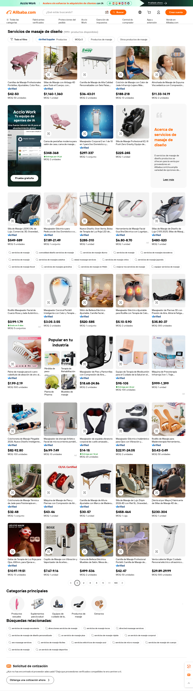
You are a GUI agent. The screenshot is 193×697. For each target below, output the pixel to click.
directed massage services (130, 628)
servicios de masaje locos (96, 628)
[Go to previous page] (71, 583)
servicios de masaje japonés (149, 259)
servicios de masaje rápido (105, 635)
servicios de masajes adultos (50, 259)
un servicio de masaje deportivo (52, 649)
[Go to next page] (122, 583)
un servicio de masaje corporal (140, 635)
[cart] (149, 12)
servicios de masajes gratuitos (56, 267)
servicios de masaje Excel (22, 267)
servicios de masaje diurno (93, 252)
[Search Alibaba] (74, 12)
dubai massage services (83, 259)
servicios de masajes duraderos (156, 252)
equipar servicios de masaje (165, 267)
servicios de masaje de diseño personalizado (30, 635)
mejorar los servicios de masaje (129, 267)
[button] (107, 12)
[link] (189, 666)
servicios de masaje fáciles (51, 642)
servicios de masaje (19, 252)
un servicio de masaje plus (71, 635)
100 (116, 583)
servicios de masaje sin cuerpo (160, 642)
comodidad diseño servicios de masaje (55, 252)
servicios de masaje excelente (24, 628)
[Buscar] (118, 12)
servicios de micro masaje (125, 642)
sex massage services (20, 642)
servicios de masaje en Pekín (92, 267)
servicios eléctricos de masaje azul (88, 642)
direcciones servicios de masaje (61, 628)
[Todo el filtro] (19, 39)
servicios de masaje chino (115, 259)
